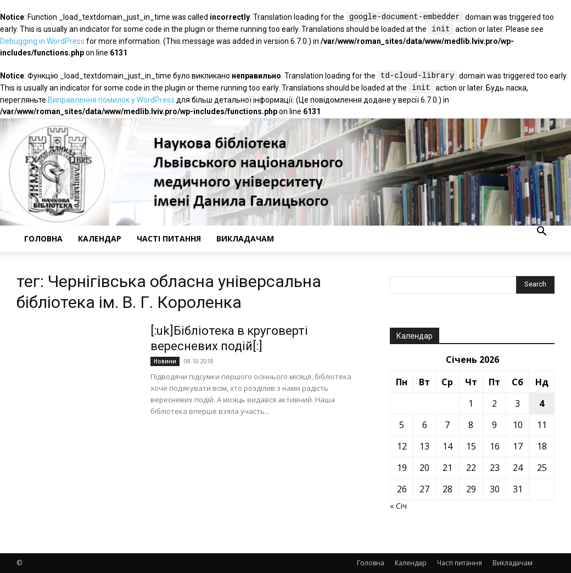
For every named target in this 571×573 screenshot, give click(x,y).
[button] (541, 232)
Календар (99, 238)
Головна (43, 238)
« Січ (398, 506)
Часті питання (169, 238)
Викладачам (245, 238)
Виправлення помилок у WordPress (111, 100)
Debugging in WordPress (42, 41)
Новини (165, 361)
